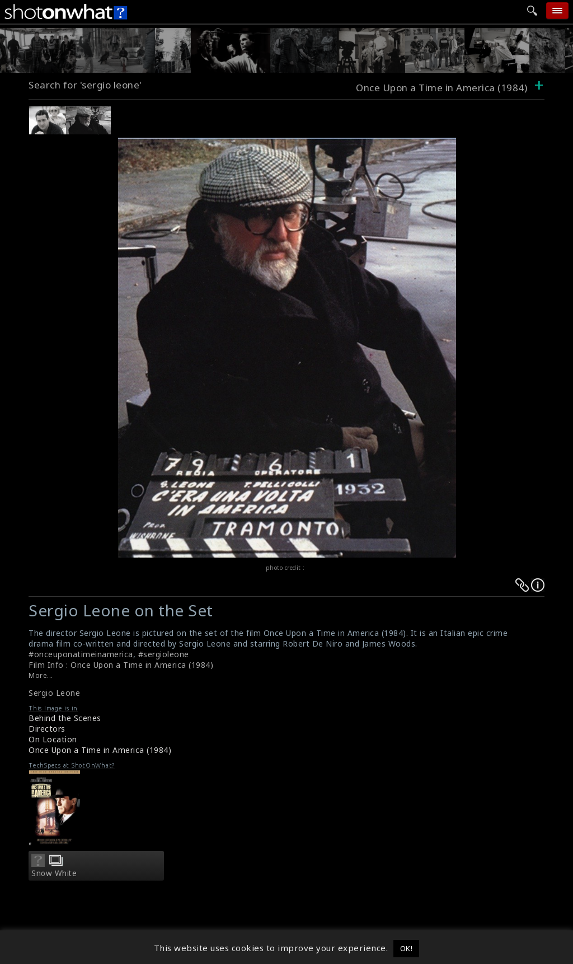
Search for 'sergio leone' (85, 84)
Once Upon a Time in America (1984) (100, 750)
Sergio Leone (54, 692)
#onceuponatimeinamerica (81, 654)
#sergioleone (163, 654)
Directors (47, 728)
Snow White (54, 873)
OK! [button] (406, 948)
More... (41, 675)
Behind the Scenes (65, 718)
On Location (53, 739)
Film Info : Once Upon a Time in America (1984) (121, 664)
